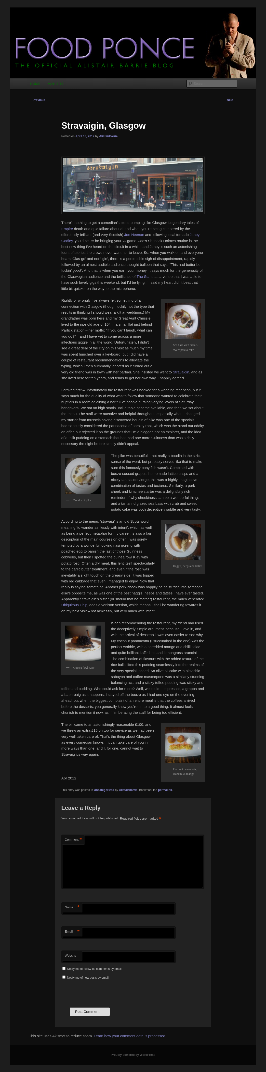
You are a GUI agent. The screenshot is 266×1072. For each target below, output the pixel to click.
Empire (67, 229)
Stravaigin (181, 372)
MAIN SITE (56, 84)
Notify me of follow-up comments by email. (94, 969)
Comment (73, 839)
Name (72, 907)
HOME (35, 84)
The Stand (144, 276)
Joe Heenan (134, 235)
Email (72, 931)
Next (232, 100)
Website (70, 955)
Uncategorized (104, 790)
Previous (37, 100)
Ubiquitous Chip (74, 605)
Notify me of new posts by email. (88, 977)
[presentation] (98, 993)
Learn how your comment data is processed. (130, 1036)
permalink (165, 790)
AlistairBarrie (108, 136)
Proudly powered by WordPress (133, 1055)
